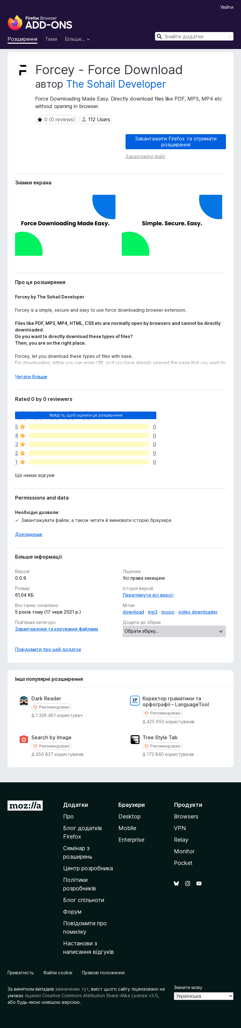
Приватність (21, 972)
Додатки (75, 804)
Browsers (186, 816)
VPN (180, 828)
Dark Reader (46, 699)
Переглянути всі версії (148, 595)
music (167, 612)
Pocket (183, 863)
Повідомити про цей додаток (48, 649)
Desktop (129, 816)
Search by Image (51, 738)
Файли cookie (57, 972)
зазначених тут (71, 989)
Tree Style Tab (160, 738)
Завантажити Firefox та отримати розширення (176, 141)
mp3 (153, 612)
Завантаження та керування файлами (56, 629)
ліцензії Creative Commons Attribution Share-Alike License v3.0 (91, 995)
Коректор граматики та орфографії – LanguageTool (175, 702)
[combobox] (194, 36)
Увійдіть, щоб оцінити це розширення (86, 415)
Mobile (127, 828)
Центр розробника (88, 868)
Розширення (22, 39)
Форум (72, 911)
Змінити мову (188, 987)
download (133, 612)
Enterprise (131, 839)
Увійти (226, 7)
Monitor (184, 851)
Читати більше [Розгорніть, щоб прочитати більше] (31, 376)
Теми (51, 39)
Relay (181, 839)
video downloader (197, 612)
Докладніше (28, 534)
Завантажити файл (145, 156)
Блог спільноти (83, 900)
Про (68, 816)
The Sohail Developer (116, 84)
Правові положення (103, 972)
